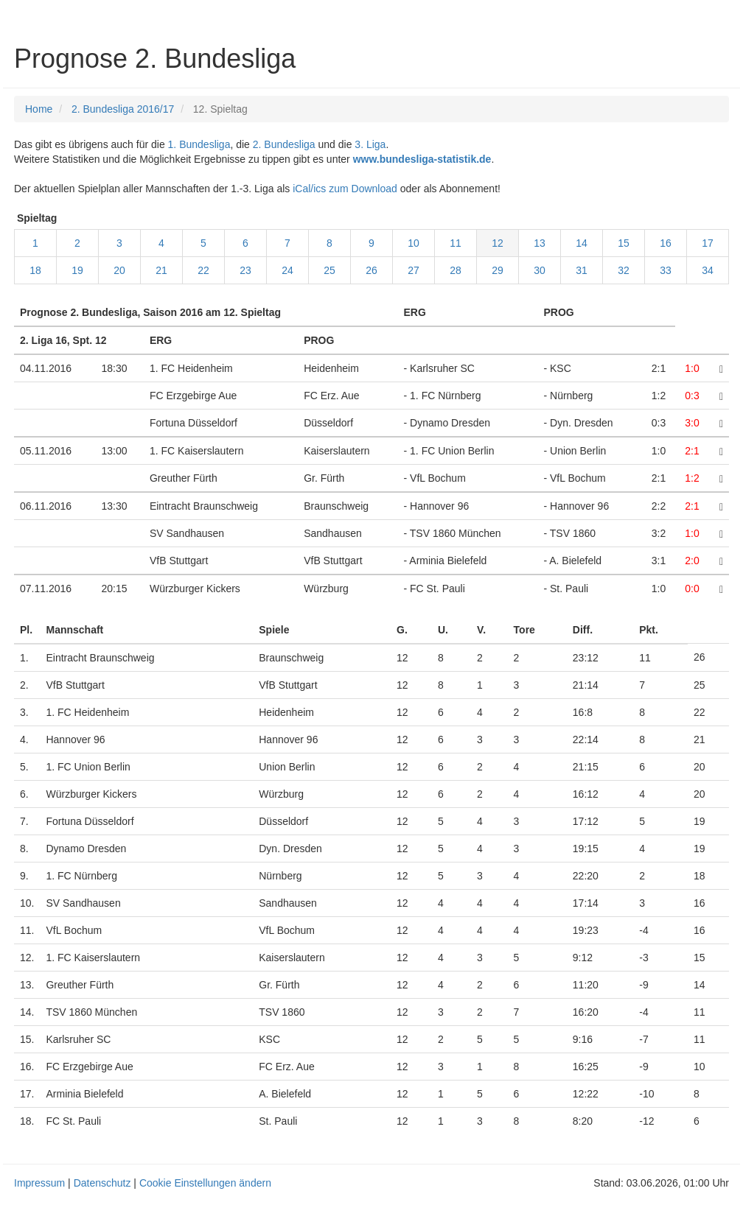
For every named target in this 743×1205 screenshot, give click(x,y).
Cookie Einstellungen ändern (205, 1183)
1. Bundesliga (199, 144)
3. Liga (370, 144)
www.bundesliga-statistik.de (422, 159)
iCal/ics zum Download (345, 188)
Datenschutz (102, 1183)
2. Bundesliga (284, 144)
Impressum (39, 1183)
